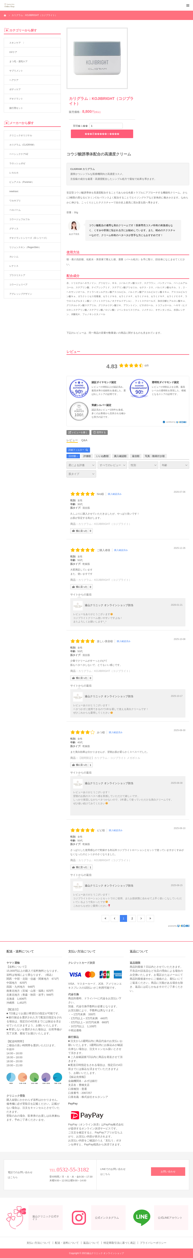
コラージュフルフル (19, 219)
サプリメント (16, 70)
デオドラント (16, 98)
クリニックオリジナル (20, 135)
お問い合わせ (168, 1171)
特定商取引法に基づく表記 (119, 1242)
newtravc (13, 191)
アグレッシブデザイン (20, 294)
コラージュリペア (18, 284)
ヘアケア (13, 80)
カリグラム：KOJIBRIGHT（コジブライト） (104, 523)
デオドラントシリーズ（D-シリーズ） (28, 238)
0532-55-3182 (73, 1169)
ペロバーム (15, 210)
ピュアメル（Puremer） (21, 182)
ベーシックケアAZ (18, 154)
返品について (91, 1242)
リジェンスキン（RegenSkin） (25, 247)
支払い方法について (39, 1242)
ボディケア (15, 89)
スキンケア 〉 (17, 42)
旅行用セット (16, 108)
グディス (13, 228)
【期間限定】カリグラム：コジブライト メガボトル (109, 757)
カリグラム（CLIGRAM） (22, 144)
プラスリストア (17, 275)
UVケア (13, 52)
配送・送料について (67, 1242)
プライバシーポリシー (153, 1242)
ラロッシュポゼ (17, 163)
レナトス (13, 266)
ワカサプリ (15, 200)
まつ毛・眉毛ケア (18, 61)
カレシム (13, 256)
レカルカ (13, 172)
